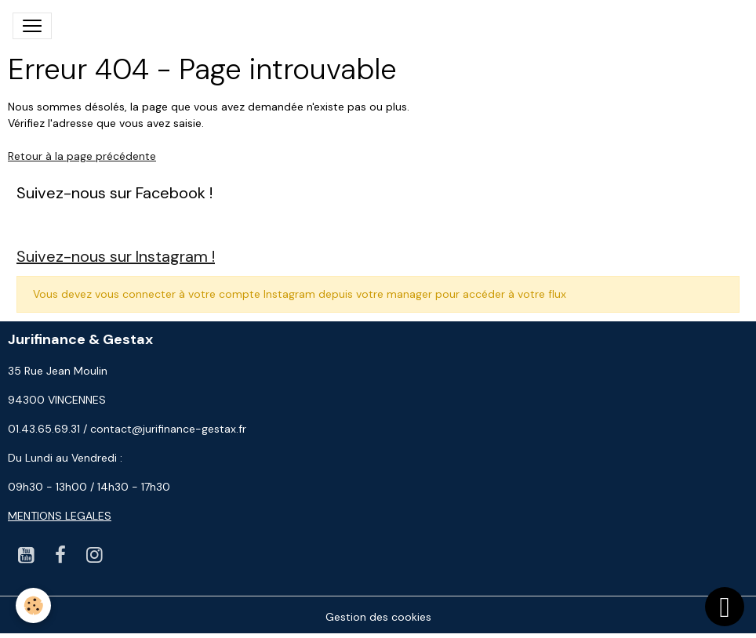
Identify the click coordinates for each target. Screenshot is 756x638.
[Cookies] (33, 605)
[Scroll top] (724, 606)
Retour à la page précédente (82, 156)
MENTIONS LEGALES (59, 516)
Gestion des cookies (378, 617)
